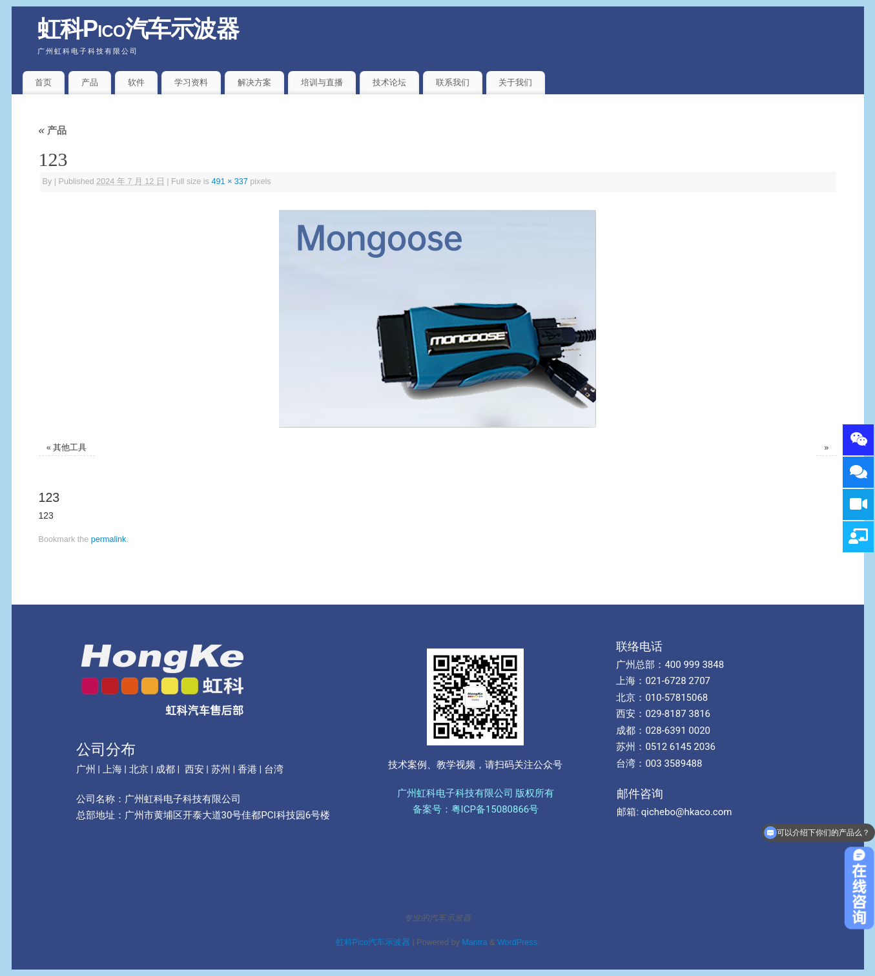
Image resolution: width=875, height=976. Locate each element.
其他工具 (70, 447)
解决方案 (254, 82)
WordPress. (518, 942)
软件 (136, 82)
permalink (109, 539)
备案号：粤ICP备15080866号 (476, 809)
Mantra (474, 942)
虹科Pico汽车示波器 (138, 29)
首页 (43, 82)
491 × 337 (229, 181)
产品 (89, 82)
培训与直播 (322, 82)
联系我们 (452, 82)
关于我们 (515, 82)
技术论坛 (389, 82)
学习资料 (191, 82)
